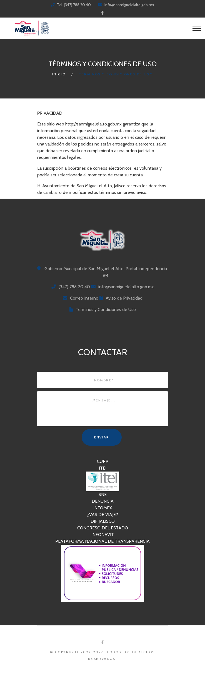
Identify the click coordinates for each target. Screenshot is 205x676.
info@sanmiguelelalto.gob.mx (129, 4)
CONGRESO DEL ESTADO (102, 528)
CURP (102, 461)
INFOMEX (102, 507)
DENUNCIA (103, 501)
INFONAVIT (102, 534)
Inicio (59, 74)
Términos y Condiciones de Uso (106, 309)
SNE (103, 494)
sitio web (55, 124)
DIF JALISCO (103, 521)
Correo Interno (84, 298)
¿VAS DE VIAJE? (102, 514)
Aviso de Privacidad (124, 298)
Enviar (101, 437)
